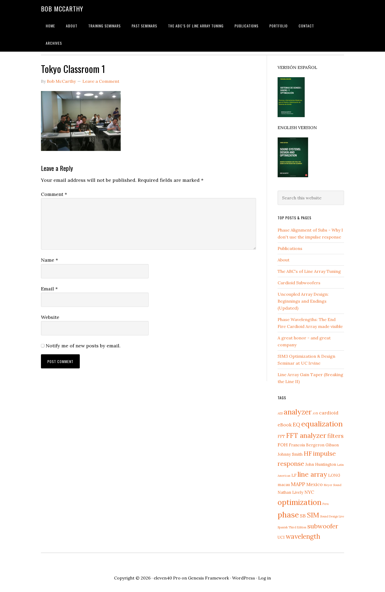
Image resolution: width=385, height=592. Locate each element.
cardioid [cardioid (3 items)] (328, 413)
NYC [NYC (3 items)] (309, 492)
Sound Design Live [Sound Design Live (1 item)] (332, 516)
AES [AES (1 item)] (280, 413)
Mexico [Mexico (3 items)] (314, 484)
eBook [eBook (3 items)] (285, 425)
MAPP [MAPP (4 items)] (298, 484)
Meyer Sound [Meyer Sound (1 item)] (332, 485)
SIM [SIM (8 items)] (313, 515)
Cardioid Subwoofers (299, 282)
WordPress (243, 578)
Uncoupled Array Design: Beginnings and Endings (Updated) (303, 301)
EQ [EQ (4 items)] (296, 424)
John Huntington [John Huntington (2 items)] (320, 464)
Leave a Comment (100, 81)
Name (49, 260)
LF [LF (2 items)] (293, 475)
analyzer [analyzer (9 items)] (298, 411)
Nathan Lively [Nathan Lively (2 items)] (290, 492)
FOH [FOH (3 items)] (283, 445)
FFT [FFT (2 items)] (281, 436)
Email (49, 289)
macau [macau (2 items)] (284, 484)
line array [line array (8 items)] (312, 474)
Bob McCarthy (62, 8)
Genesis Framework (208, 578)
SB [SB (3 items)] (303, 516)
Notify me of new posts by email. (83, 346)
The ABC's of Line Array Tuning (309, 271)
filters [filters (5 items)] (335, 435)
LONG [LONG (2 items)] (334, 475)
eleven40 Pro (167, 578)
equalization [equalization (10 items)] (322, 424)
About (284, 259)
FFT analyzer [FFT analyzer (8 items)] (306, 435)
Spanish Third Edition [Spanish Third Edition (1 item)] (292, 527)
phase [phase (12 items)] (288, 514)
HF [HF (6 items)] (308, 453)
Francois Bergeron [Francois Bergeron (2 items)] (306, 444)
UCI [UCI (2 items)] (281, 537)
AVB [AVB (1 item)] (315, 413)
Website (50, 317)
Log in (264, 578)
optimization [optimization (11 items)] (299, 502)
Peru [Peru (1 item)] (326, 504)
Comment (54, 194)
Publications (290, 248)
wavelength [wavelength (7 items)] (303, 536)
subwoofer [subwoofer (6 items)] (322, 526)
